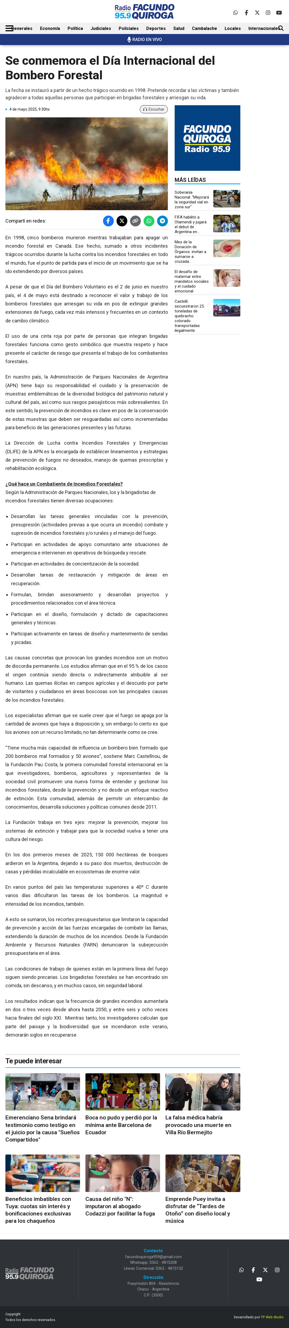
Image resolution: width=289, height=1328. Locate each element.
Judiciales (101, 28)
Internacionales (264, 28)
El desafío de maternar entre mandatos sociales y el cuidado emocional (192, 281)
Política (75, 28)
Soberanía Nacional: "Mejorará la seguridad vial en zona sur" (192, 199)
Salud (178, 28)
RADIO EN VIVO (144, 39)
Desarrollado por (259, 1317)
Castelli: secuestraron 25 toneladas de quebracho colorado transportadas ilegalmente (189, 316)
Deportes (156, 28)
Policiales (129, 28)
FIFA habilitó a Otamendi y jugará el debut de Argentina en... (191, 224)
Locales (233, 28)
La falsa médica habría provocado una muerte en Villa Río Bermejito (198, 1125)
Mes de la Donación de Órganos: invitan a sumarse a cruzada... (190, 252)
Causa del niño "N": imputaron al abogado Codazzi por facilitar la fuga (120, 1206)
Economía (50, 28)
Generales (21, 28)
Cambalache (204, 28)
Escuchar (153, 109)
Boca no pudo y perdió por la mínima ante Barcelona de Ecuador (121, 1125)
